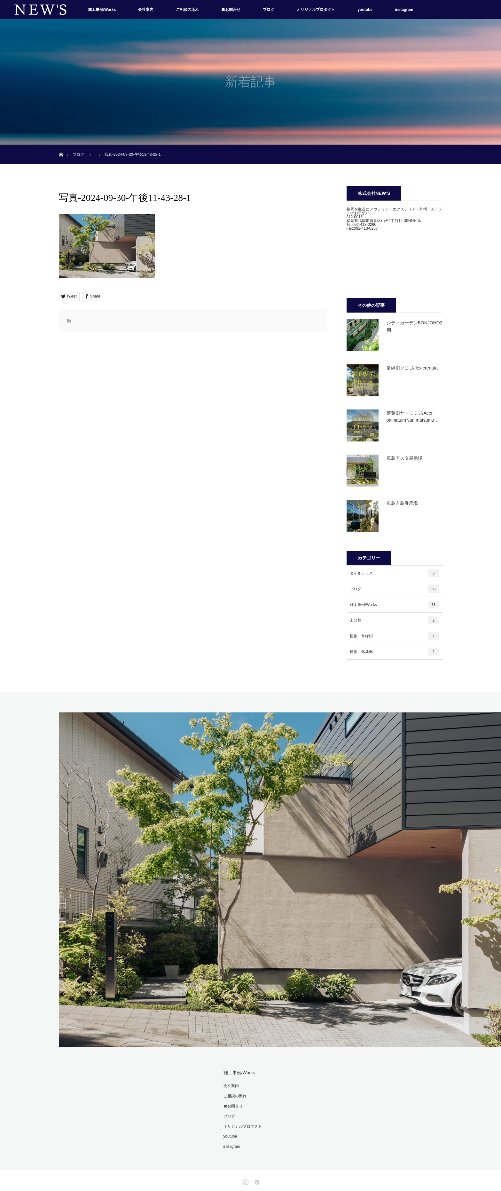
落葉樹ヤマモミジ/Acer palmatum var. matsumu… (413, 416)
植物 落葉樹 (394, 651)
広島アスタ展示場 (404, 458)
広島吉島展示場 (402, 503)
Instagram (245, 1181)
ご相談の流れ (187, 9)
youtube (364, 9)
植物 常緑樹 (394, 636)
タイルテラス (394, 573)
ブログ (268, 9)
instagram (404, 9)
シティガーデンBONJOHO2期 (414, 326)
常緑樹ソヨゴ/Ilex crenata (412, 367)
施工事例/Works (102, 9)
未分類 (394, 620)
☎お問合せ (230, 9)
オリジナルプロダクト (316, 9)
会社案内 (145, 9)
